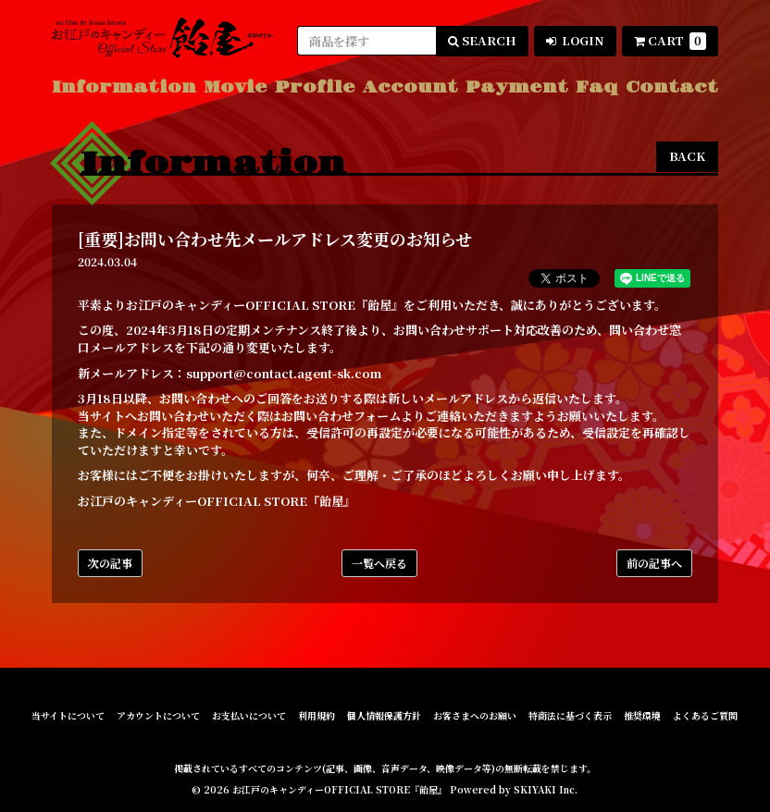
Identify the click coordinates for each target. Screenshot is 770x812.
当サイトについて (68, 715)
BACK (687, 156)
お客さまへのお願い (474, 715)
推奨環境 (642, 715)
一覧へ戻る (379, 563)
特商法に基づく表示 (570, 715)
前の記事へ (654, 563)
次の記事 (110, 563)
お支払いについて (249, 715)
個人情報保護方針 (384, 715)
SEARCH (482, 40)
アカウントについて (158, 715)
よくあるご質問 (705, 715)
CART (670, 40)
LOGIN (575, 40)
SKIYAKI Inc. (546, 789)
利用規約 (316, 715)
